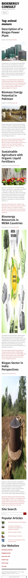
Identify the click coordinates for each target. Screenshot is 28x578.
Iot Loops (4, 566)
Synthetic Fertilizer (17, 207)
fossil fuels (12, 505)
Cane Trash (9, 144)
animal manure (11, 145)
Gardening (10, 204)
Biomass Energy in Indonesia (15, 536)
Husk (13, 144)
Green (14, 204)
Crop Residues (21, 501)
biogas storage (9, 86)
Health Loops (5, 559)
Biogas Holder (13, 81)
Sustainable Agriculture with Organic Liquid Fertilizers (12, 156)
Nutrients (19, 205)
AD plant (7, 81)
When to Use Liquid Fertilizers (9, 210)
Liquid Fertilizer (5, 205)
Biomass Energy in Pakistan (8, 142)
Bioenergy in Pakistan (17, 140)
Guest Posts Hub (6, 556)
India (6, 503)
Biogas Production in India (11, 498)
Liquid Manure (13, 205)
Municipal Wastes (8, 357)
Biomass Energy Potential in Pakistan (12, 96)
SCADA (6, 84)
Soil (12, 207)
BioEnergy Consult (10, 5)
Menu (5, 13)
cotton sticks (18, 145)
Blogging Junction (6, 553)
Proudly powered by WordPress (9, 571)
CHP (6, 83)
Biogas (3, 79)
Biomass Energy (11, 139)
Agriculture (4, 139)
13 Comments (14, 88)
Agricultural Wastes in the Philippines (17, 522)
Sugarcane (4, 145)
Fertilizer (9, 83)
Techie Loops (5, 563)
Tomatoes (4, 209)
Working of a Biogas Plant (14, 84)
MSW (16, 144)
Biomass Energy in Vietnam (14, 532)
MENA (19, 355)
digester (9, 88)
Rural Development (19, 503)
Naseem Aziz (14, 103)
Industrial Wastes (9, 355)
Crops (22, 204)
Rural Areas (11, 503)
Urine (8, 209)
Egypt (21, 353)
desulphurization (18, 86)
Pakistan (20, 144)
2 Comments (13, 358)
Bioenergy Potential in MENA (12, 352)
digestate (4, 88)
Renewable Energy (15, 79)
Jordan (15, 355)
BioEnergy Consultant (7, 549)
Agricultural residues (7, 140)
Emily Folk (13, 373)
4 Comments (18, 505)
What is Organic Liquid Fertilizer (17, 209)
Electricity (7, 79)
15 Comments (8, 147)
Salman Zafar (13, 39)
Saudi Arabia (16, 357)
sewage (8, 358)
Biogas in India (9, 500)
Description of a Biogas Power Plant (12, 32)
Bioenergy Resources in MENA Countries (12, 220)
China (15, 500)
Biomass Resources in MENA (13, 353)
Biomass (4, 353)
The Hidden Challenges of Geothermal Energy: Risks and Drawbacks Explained (15, 527)
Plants (9, 207)
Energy (3, 503)
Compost (18, 204)
